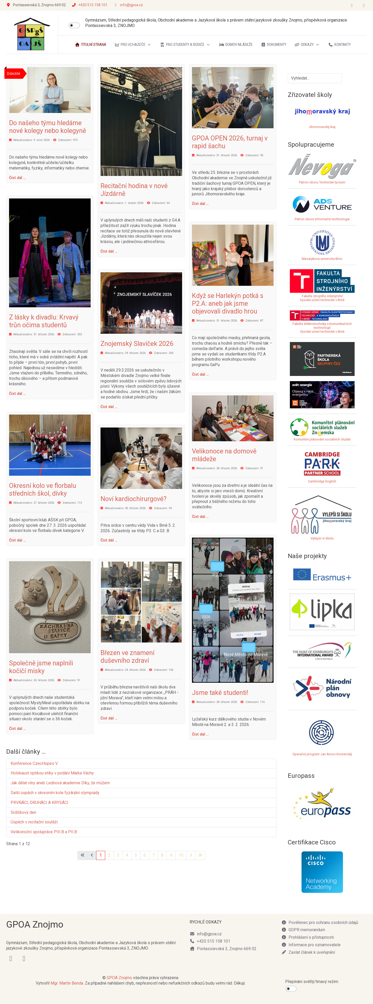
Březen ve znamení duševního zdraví (127, 656)
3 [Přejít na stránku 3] (118, 855)
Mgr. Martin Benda (67, 983)
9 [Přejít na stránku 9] (171, 855)
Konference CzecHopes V (34, 763)
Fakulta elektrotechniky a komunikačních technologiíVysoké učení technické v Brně (322, 324)
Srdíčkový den (23, 812)
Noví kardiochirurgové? (134, 499)
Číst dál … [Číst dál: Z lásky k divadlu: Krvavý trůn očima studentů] (17, 393)
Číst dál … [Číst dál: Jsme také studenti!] (200, 734)
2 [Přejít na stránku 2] (109, 855)
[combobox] (315, 78)
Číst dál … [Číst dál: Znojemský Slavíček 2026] (109, 407)
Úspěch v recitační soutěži (34, 822)
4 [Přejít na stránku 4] (127, 855)
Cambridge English (322, 466)
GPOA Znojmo (119, 977)
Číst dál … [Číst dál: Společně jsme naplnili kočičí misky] (17, 729)
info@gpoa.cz (131, 5)
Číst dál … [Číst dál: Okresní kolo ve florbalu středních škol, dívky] (17, 540)
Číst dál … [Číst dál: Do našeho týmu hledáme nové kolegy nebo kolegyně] (17, 178)
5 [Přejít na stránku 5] (136, 855)
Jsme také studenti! (221, 692)
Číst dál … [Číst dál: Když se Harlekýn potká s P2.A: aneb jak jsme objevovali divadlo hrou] (200, 374)
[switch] (74, 25)
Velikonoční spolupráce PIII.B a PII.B (44, 831)
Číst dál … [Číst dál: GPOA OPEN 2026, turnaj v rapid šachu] (200, 204)
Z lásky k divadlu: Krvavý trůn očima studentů (43, 321)
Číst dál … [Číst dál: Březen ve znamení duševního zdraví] (109, 718)
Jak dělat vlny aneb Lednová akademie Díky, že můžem (60, 782)
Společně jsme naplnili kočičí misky (41, 667)
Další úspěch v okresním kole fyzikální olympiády (55, 792)
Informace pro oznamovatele (311, 944)
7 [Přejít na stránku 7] (153, 855)
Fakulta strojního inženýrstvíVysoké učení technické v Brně (322, 298)
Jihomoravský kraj (322, 127)
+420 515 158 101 (92, 5)
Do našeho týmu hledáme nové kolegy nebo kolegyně (47, 126)
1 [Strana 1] (100, 855)
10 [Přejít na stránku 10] (181, 855)
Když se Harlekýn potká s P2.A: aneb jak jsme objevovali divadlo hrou (227, 303)
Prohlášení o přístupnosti (307, 937)
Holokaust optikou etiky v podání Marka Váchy (52, 773)
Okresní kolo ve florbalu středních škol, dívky (42, 489)
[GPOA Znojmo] (32, 34)
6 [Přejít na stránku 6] (145, 855)
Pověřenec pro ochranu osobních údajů (319, 922)
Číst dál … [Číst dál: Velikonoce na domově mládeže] (200, 517)
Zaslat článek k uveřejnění (308, 952)
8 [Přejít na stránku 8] (162, 855)
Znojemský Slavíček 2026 (137, 343)
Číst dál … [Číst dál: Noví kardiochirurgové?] (109, 540)
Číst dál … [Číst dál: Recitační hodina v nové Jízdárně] (109, 251)
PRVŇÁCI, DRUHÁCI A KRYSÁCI (39, 802)
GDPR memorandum (303, 929)
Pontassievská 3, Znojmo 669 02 (223, 948)
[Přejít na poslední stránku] (200, 855)
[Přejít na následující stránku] (191, 855)
